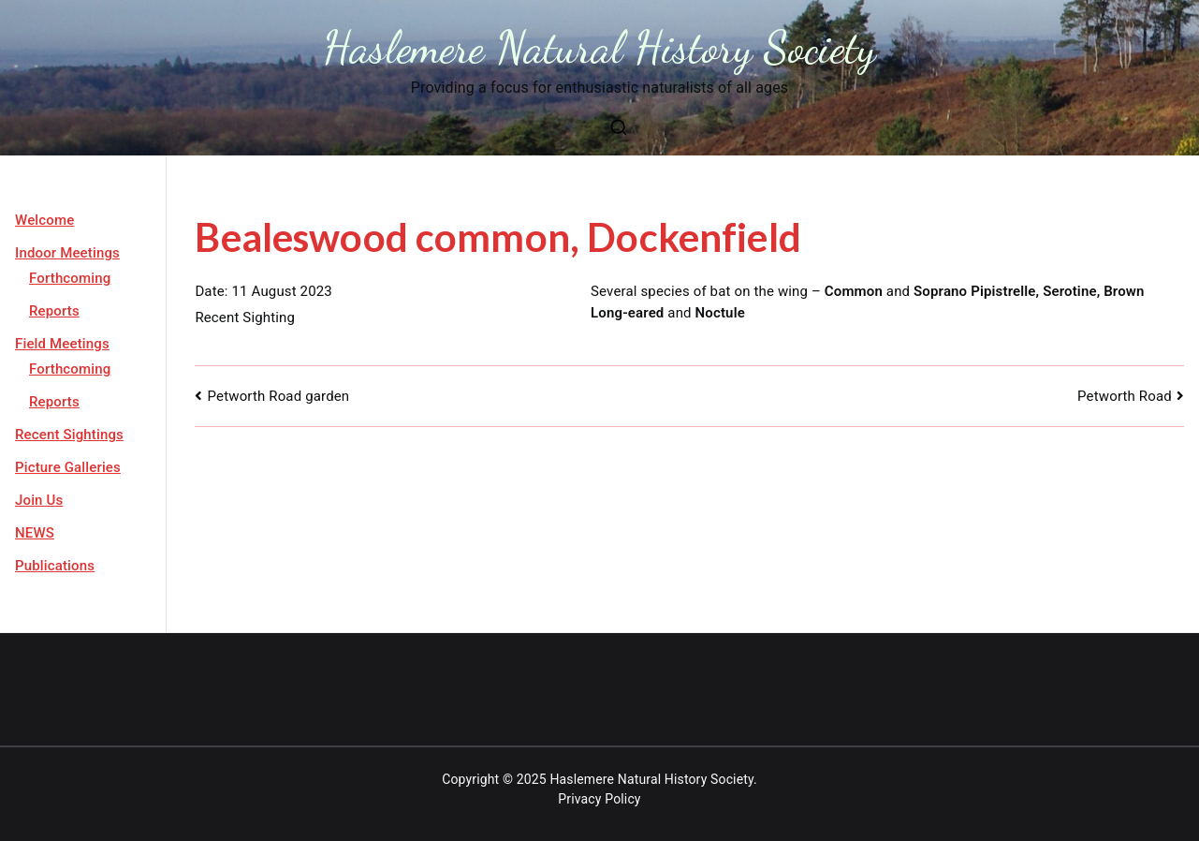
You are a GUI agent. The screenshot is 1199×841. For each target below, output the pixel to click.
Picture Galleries (68, 467)
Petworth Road (1124, 396)
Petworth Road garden (283, 396)
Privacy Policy (599, 798)
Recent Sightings (69, 434)
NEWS (34, 532)
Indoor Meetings (67, 252)
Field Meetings (62, 343)
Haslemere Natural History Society (599, 47)
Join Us (39, 500)
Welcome (44, 220)
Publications (55, 565)
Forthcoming (69, 278)
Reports (54, 310)
